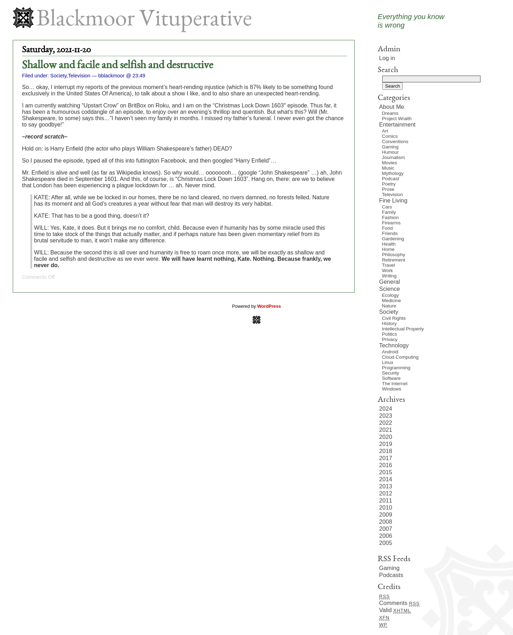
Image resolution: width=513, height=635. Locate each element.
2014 (385, 479)
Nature (389, 305)
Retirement (393, 260)
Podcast (390, 178)
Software (391, 378)
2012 (385, 493)
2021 (385, 430)
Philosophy (393, 254)
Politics (389, 334)
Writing (389, 275)
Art (385, 131)
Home (388, 249)
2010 (385, 507)
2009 (385, 514)
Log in (387, 58)
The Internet (394, 383)
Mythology (392, 173)
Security (390, 373)
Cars (387, 207)
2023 (385, 415)
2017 (385, 458)
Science (389, 289)
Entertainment (397, 124)
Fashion (390, 217)
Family (389, 212)
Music (388, 168)
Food (387, 228)
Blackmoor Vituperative (144, 20)
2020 (385, 437)
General (389, 281)
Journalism (393, 157)
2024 (385, 408)
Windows (391, 389)
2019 (385, 444)
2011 (385, 500)
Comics (390, 136)
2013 (385, 486)
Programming (396, 367)
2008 (385, 521)
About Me (391, 107)
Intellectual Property (403, 328)
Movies (389, 162)
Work (387, 270)
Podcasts (391, 575)
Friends (390, 233)
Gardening (393, 238)
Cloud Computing (400, 357)
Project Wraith (397, 118)
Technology (394, 345)
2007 (385, 528)
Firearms (391, 222)
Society (58, 75)
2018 (385, 451)
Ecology (390, 295)
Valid (395, 610)
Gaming (390, 146)
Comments (399, 603)
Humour (390, 152)
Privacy (389, 339)
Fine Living (393, 200)
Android (390, 351)
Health (389, 244)
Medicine (391, 300)
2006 (385, 536)
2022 (385, 422)
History (389, 323)
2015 (385, 472)
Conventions (395, 141)
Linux (387, 362)
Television (79, 75)
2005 (385, 543)
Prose (388, 189)
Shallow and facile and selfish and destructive (117, 65)
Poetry (389, 184)
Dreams (390, 113)
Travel (388, 265)
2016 (385, 465)
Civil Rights (394, 318)
